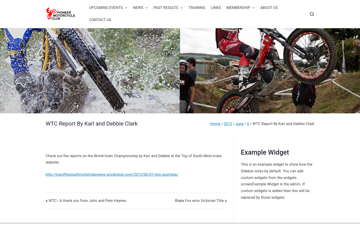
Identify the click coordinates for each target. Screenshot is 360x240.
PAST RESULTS (168, 8)
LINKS (216, 8)
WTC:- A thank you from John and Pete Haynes (87, 200)
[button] (125, 8)
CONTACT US (100, 20)
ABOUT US (269, 8)
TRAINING (196, 8)
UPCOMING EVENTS (108, 8)
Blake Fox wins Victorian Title (199, 200)
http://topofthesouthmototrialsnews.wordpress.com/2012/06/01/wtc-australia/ (112, 174)
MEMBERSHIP (241, 8)
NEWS (140, 8)
